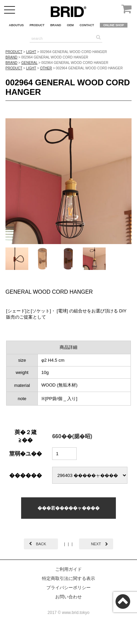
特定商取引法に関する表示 (68, 578)
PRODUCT (37, 25)
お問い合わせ (68, 596)
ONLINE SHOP (113, 25)
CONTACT (86, 25)
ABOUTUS (16, 25)
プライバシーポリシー (68, 587)
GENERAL (29, 63)
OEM (70, 25)
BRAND (55, 25)
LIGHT (31, 52)
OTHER (46, 68)
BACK (41, 544)
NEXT (96, 544)
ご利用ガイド (68, 569)
